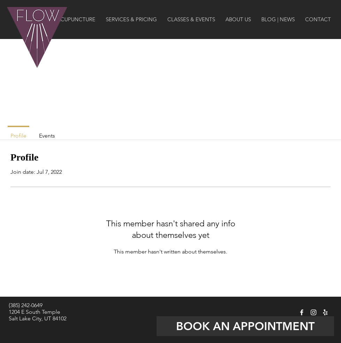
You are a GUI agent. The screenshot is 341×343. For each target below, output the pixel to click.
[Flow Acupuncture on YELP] (325, 312)
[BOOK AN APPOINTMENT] (245, 326)
